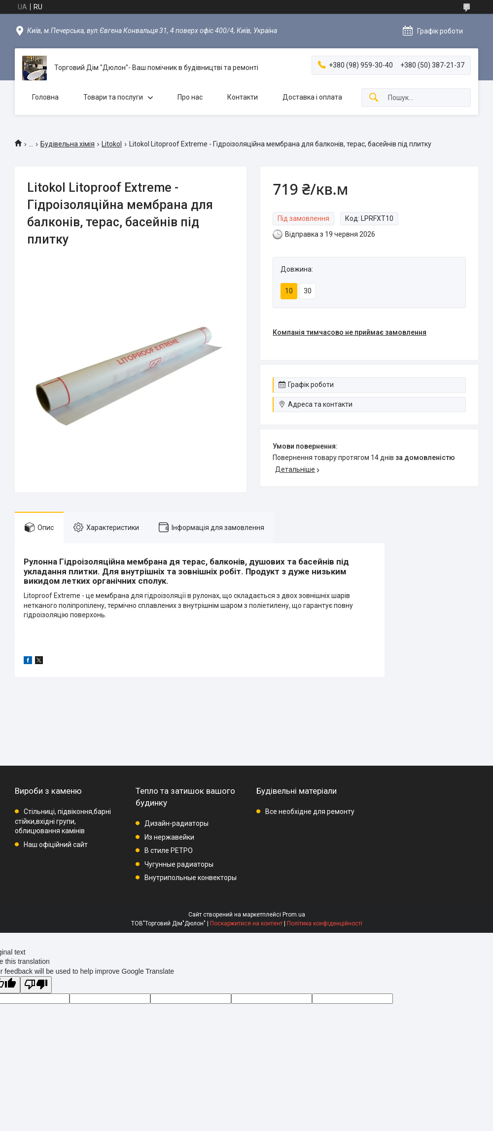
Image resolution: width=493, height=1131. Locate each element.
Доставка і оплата (312, 97)
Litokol (112, 144)
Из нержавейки (169, 837)
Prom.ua (293, 914)
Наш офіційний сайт (56, 844)
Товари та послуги (113, 97)
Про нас (190, 97)
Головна (45, 97)
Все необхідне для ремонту (309, 811)
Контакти (242, 97)
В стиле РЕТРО (168, 850)
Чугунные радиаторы (178, 864)
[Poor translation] (36, 984)
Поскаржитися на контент (246, 923)
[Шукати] (374, 98)
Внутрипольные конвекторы (190, 878)
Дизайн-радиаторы (176, 823)
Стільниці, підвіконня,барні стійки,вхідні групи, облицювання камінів (63, 821)
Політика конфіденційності (324, 923)
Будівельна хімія (67, 144)
